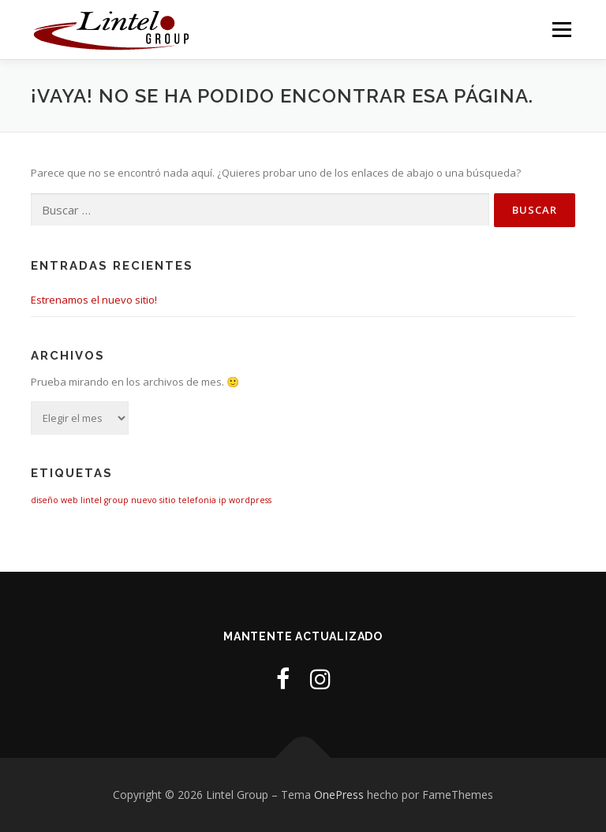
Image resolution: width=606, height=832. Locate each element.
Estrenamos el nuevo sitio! (94, 300)
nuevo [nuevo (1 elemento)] (144, 500)
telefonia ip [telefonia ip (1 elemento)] (202, 500)
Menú (561, 29)
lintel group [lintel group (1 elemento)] (104, 500)
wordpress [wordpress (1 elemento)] (250, 500)
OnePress (339, 794)
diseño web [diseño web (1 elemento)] (54, 500)
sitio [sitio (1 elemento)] (167, 500)
